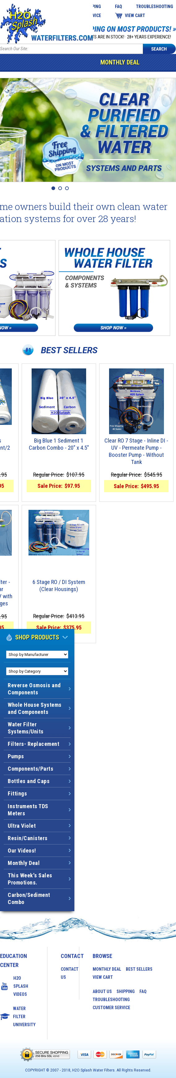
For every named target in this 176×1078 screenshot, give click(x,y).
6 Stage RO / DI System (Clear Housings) (59, 586)
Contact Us (63, 973)
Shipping (126, 991)
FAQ (118, 6)
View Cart (135, 15)
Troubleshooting (154, 6)
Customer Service (111, 1007)
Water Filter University (23, 1016)
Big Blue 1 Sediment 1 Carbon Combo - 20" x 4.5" (59, 444)
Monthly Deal (120, 62)
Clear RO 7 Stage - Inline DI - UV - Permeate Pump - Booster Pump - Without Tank (136, 451)
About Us (102, 991)
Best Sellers (139, 969)
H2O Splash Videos (20, 986)
